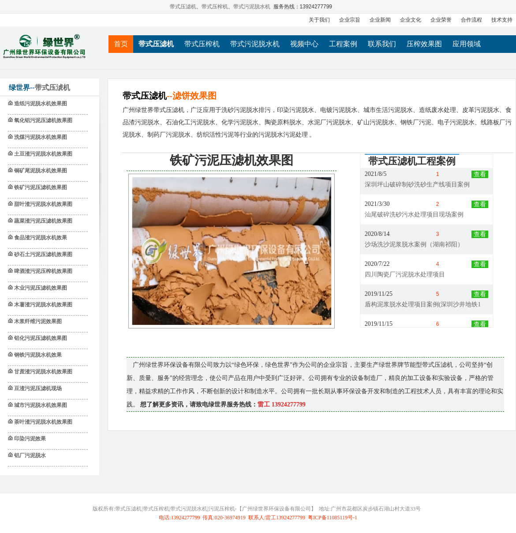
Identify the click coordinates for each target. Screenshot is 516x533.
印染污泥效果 (29, 439)
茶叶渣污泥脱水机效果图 (42, 422)
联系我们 (382, 44)
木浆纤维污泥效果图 (37, 321)
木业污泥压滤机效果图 (40, 288)
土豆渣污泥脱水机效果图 (42, 154)
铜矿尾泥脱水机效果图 (40, 171)
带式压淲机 (52, 87)
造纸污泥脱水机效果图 (40, 104)
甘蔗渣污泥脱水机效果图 (42, 372)
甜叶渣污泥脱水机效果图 (42, 204)
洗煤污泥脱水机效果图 (40, 137)
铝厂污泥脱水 (29, 455)
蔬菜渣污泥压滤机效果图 (42, 221)
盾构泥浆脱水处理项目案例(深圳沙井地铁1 (423, 305)
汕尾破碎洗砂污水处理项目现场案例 (414, 215)
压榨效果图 (424, 44)
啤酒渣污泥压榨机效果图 (42, 271)
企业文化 (410, 20)
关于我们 (319, 20)
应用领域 (466, 44)
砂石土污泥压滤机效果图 (42, 254)
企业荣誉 (441, 20)
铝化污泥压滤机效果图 (40, 338)
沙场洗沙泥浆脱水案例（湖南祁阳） (414, 245)
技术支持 (501, 20)
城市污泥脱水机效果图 (40, 405)
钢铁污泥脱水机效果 (37, 355)
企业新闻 (380, 20)
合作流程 (471, 20)
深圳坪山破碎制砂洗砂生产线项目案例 (417, 185)
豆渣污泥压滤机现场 (37, 388)
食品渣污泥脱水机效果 (40, 238)
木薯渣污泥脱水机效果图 (42, 305)
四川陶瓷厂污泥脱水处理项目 (405, 275)
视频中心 (304, 44)
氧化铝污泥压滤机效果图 (42, 120)
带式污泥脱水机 (252, 7)
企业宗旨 (349, 20)
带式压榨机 (215, 7)
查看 (480, 174)
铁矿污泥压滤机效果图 (40, 187)
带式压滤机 (183, 7)
